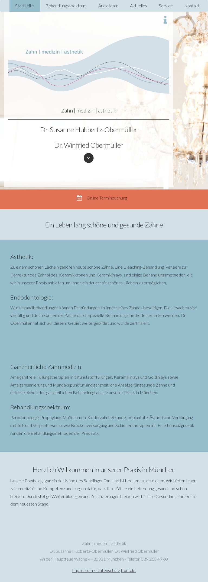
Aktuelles (138, 5)
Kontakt (192, 5)
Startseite (24, 5)
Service (166, 5)
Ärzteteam (108, 5)
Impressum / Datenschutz (96, 570)
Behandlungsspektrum (66, 5)
